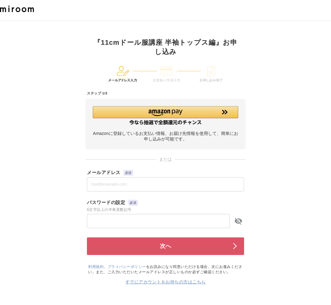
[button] (165, 115)
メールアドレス (104, 172)
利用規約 (96, 267)
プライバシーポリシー (127, 267)
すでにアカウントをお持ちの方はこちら (165, 281)
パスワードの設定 (106, 202)
